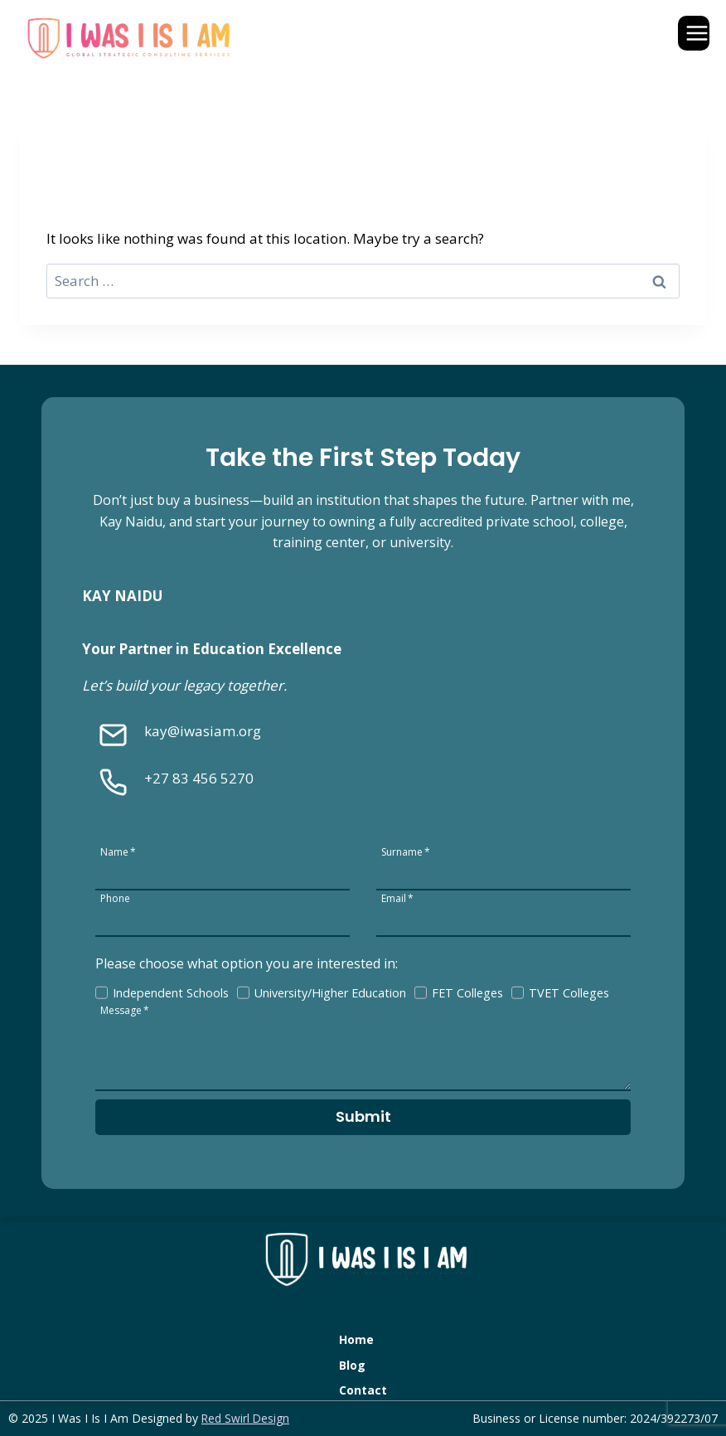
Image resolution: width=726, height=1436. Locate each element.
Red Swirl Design (246, 1418)
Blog (352, 1364)
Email (397, 896)
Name (119, 850)
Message (125, 1008)
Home (356, 1339)
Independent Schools (172, 991)
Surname (405, 850)
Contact (363, 1390)
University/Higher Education (331, 991)
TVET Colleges (570, 991)
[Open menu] (693, 33)
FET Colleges (468, 991)
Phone (116, 896)
